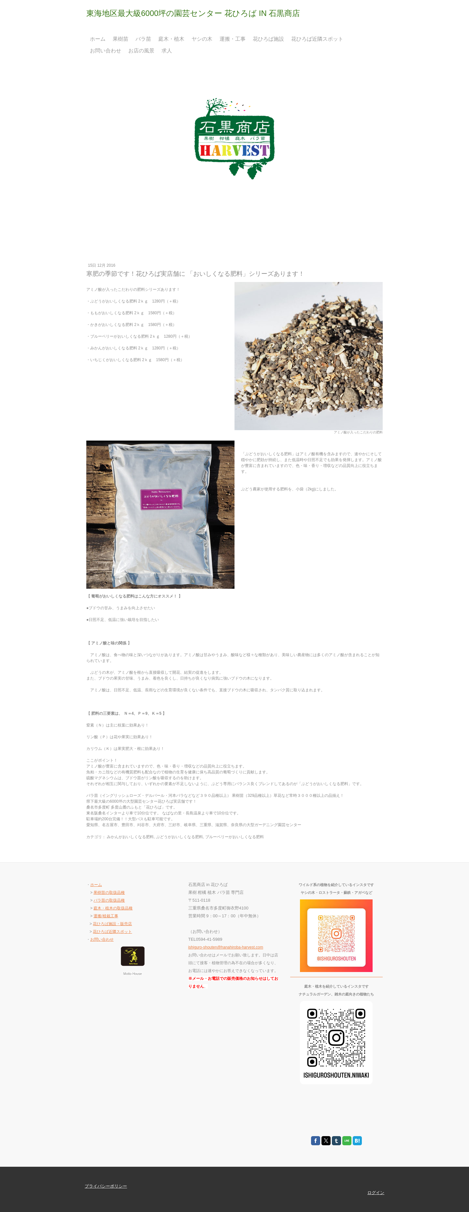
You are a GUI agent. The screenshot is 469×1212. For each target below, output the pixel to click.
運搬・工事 (233, 39)
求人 (167, 50)
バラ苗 (143, 39)
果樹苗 (120, 39)
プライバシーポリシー (106, 1186)
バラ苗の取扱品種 (109, 900)
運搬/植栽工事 (105, 916)
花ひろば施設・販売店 (112, 924)
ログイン (375, 1192)
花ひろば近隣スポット (317, 39)
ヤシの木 (202, 39)
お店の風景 (141, 50)
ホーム (98, 39)
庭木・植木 (171, 39)
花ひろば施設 (268, 39)
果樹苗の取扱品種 (109, 892)
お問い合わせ (105, 50)
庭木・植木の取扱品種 (113, 908)
